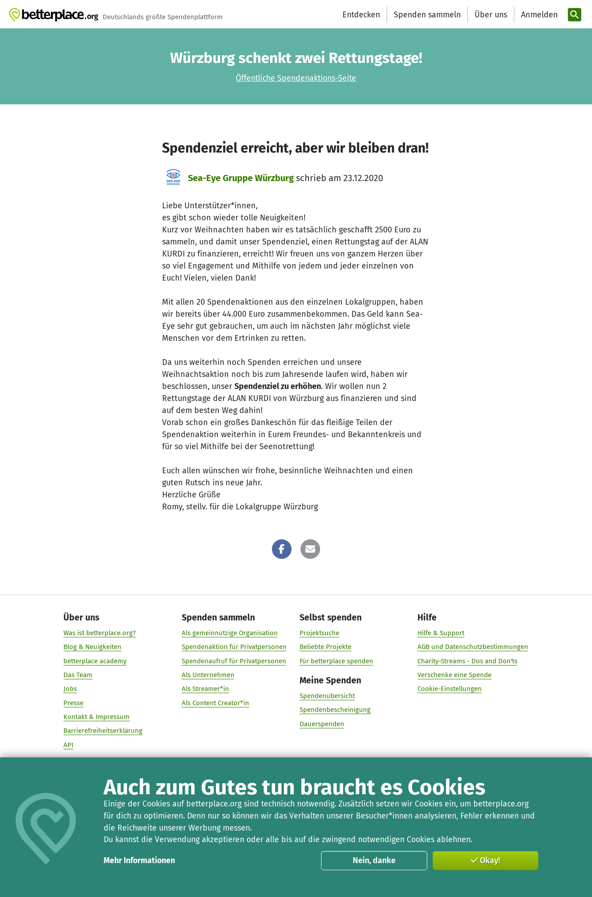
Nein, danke (374, 860)
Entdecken (361, 15)
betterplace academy (95, 661)
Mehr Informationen (139, 860)
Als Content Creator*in (215, 703)
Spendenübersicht (327, 696)
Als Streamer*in (205, 689)
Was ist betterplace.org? (100, 633)
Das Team (78, 675)
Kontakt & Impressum (97, 717)
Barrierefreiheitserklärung (103, 731)
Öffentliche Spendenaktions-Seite (296, 78)
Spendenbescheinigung (335, 710)
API (69, 744)
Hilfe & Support (440, 633)
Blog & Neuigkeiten (93, 647)
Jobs (70, 689)
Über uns (491, 15)
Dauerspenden (322, 723)
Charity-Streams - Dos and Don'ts (467, 661)
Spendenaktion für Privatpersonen (234, 647)
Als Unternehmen (208, 675)
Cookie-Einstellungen (449, 689)
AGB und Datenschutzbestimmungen (472, 647)
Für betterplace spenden (336, 661)
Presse (74, 703)
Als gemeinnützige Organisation (230, 633)
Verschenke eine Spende (454, 675)
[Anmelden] (538, 15)
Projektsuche (319, 633)
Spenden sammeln (427, 15)
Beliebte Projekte (325, 647)
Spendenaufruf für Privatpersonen (234, 661)
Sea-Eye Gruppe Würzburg (241, 178)
